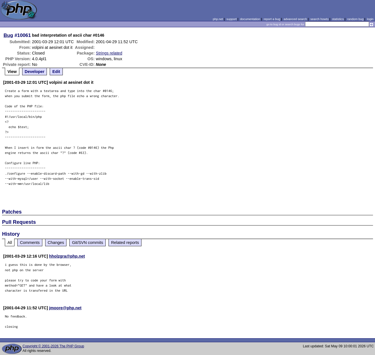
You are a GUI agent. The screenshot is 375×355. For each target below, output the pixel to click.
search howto (319, 19)
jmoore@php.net (65, 308)
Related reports (125, 242)
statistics (338, 19)
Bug (8, 35)
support (231, 19)
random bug (355, 19)
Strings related (109, 53)
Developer (35, 71)
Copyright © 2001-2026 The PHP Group (53, 346)
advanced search (295, 19)
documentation (250, 19)
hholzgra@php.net (67, 256)
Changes (56, 242)
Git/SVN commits (87, 242)
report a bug (272, 19)
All (9, 242)
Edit (56, 71)
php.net (218, 19)
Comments (30, 242)
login (370, 19)
